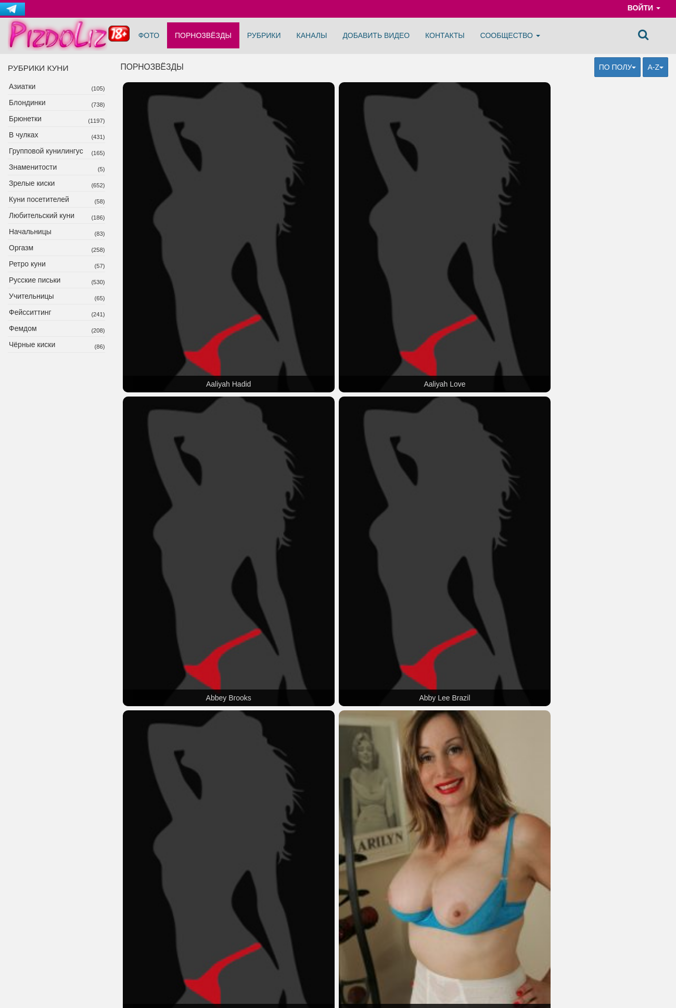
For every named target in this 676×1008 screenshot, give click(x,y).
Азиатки (22, 86)
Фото (148, 35)
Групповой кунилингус (46, 151)
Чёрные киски (32, 344)
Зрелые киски (32, 183)
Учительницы (31, 296)
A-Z (655, 67)
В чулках (24, 135)
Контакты (445, 35)
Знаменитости (33, 167)
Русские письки (34, 280)
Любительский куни (41, 215)
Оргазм (21, 248)
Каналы (312, 35)
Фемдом (23, 328)
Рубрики (264, 35)
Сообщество (510, 35)
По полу (617, 67)
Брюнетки (25, 118)
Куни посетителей (39, 199)
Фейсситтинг (30, 312)
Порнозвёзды (203, 35)
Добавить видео (376, 35)
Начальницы (30, 231)
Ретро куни (27, 264)
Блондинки (27, 102)
